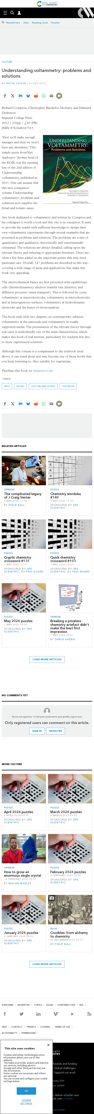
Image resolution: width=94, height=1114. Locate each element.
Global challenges (65, 1068)
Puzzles (55, 22)
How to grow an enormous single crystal (22, 874)
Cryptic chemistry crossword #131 (17, 559)
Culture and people (43, 386)
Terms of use (62, 1027)
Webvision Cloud (55, 1109)
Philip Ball (17, 505)
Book (53, 928)
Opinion (9, 489)
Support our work (64, 1072)
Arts (7, 386)
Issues (49, 1005)
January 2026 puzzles (21, 933)
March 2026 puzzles (66, 812)
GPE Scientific (64, 506)
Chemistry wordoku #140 (65, 495)
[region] (26, 1077)
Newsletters (13, 22)
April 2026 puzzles (18, 812)
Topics (38, 1005)
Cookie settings (26, 1102)
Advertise (24, 1005)
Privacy (31, 1027)
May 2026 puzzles (18, 621)
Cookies (45, 1027)
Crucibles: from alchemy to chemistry (69, 934)
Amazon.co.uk (42, 371)
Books (20, 386)
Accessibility (9, 1033)
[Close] (48, 1045)
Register (55, 731)
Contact (17, 1027)
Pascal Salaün (16, 83)
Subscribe (7, 1005)
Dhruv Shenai (65, 639)
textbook (68, 386)
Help (4, 1027)
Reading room (40, 22)
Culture (7, 62)
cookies (68, 1098)
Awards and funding (64, 1063)
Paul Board (34, 571)
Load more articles (47, 659)
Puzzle (54, 489)
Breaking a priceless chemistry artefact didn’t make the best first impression (69, 626)
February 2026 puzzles (68, 872)
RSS (81, 1005)
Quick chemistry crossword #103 (63, 559)
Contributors (66, 1005)
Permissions (28, 1033)
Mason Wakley (20, 883)
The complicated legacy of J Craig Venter (23, 495)
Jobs (26, 22)
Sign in (37, 731)
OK (26, 1091)
